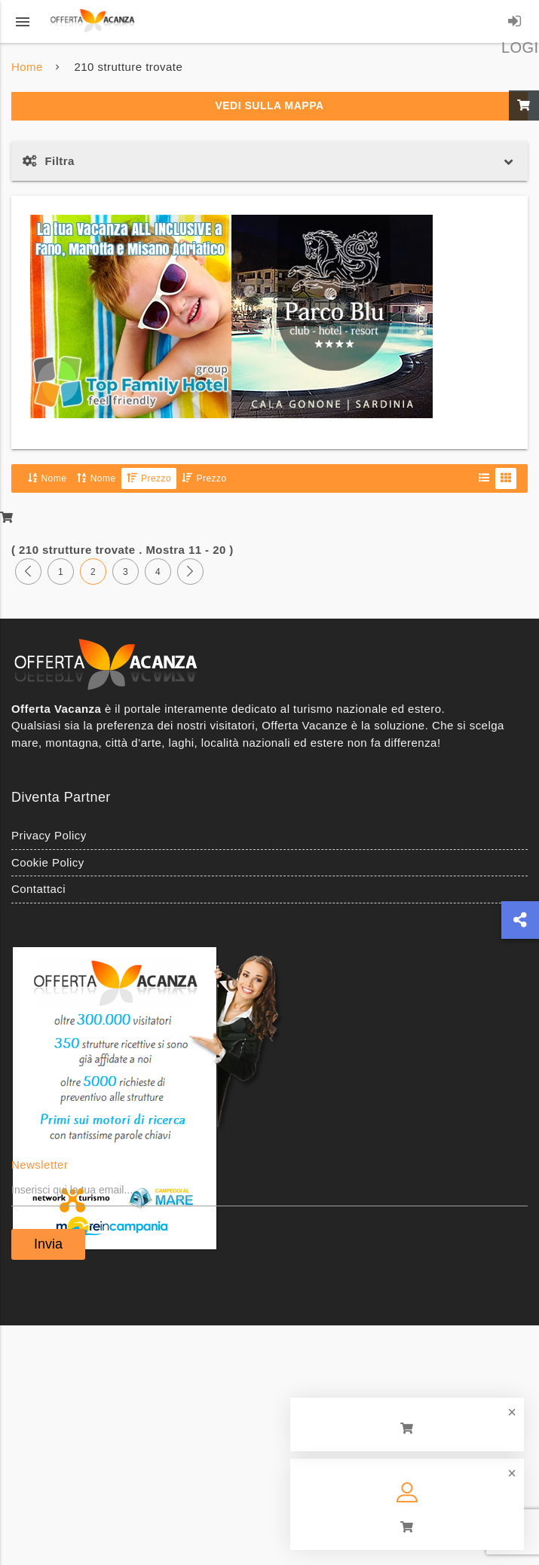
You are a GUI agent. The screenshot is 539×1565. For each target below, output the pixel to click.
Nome (47, 478)
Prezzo (149, 478)
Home (27, 66)
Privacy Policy (49, 835)
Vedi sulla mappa (269, 105)
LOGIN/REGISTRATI (514, 24)
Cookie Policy (47, 862)
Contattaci (38, 888)
